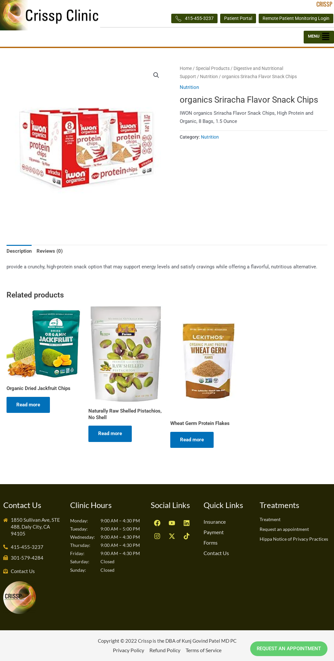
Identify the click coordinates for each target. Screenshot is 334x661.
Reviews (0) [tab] (50, 251)
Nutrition (209, 76)
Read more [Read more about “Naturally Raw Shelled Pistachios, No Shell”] (110, 433)
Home (186, 68)
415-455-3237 (194, 18)
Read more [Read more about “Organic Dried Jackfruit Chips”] (28, 405)
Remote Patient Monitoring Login (296, 18)
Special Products (213, 68)
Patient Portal (238, 18)
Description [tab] (19, 251)
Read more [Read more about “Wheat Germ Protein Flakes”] (192, 440)
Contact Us (216, 553)
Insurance (215, 521)
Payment (214, 532)
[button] (319, 37)
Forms (211, 542)
